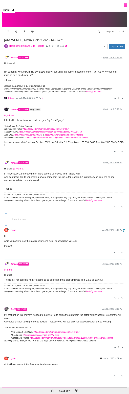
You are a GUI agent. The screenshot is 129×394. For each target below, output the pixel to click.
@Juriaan (35, 106)
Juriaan (14, 54)
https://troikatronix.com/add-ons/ (27, 131)
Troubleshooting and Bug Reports (26, 42)
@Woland (18, 165)
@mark (8, 266)
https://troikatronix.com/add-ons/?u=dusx (41, 332)
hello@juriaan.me (94, 88)
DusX (13, 306)
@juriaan (9, 112)
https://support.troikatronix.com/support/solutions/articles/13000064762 (50, 128)
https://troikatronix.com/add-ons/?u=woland (64, 131)
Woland (14, 106)
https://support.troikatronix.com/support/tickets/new (45, 125)
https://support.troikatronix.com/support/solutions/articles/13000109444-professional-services (71, 334)
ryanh (13, 227)
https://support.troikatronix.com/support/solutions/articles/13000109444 (56, 134)
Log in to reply (117, 43)
